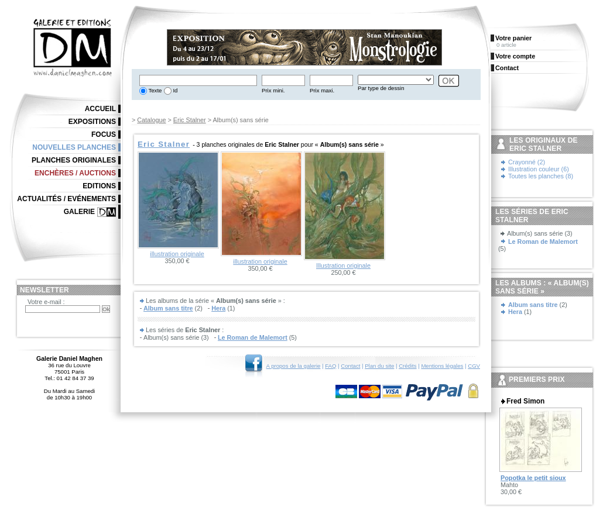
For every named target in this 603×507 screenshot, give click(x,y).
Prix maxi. (322, 90)
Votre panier (513, 38)
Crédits (407, 366)
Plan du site (379, 366)
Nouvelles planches (74, 147)
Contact (350, 366)
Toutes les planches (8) (540, 176)
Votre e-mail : (46, 301)
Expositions (92, 122)
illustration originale (177, 253)
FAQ (330, 366)
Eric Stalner (189, 119)
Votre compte (515, 56)
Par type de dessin (381, 88)
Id (175, 90)
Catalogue (151, 119)
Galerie (79, 212)
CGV (474, 366)
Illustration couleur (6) (538, 169)
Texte (154, 90)
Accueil (100, 109)
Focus (103, 134)
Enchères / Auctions (75, 173)
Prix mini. (273, 90)
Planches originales (74, 160)
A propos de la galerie (293, 366)
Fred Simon (525, 401)
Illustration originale (343, 265)
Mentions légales (442, 366)
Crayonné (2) (526, 161)
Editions (99, 186)
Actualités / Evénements (66, 199)
